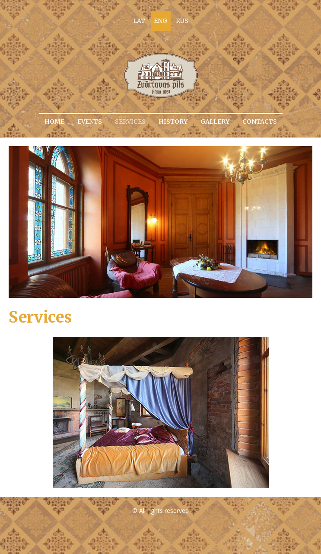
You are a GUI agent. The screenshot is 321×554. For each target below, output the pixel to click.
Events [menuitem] (89, 121)
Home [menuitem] (54, 121)
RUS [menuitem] (182, 21)
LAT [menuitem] (139, 21)
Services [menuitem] (130, 121)
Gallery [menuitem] (214, 121)
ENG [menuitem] (160, 21)
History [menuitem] (173, 121)
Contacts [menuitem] (259, 121)
